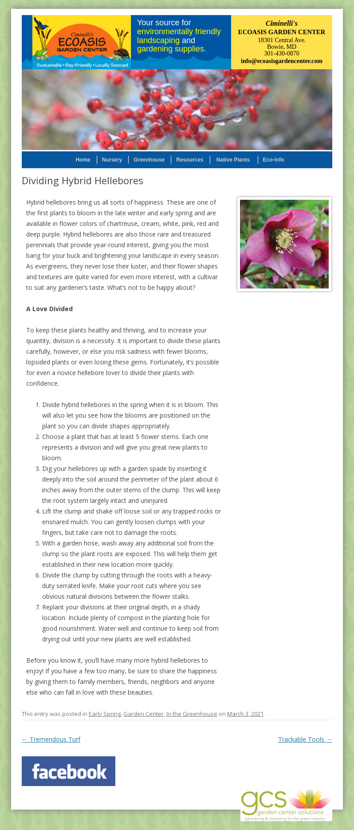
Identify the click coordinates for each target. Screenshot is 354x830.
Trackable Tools (305, 739)
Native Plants (233, 160)
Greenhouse (149, 160)
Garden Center (143, 714)
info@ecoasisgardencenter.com (282, 61)
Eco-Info (273, 160)
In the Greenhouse (191, 714)
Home (82, 160)
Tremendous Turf (51, 739)
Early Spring (105, 714)
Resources (189, 160)
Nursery (112, 160)
